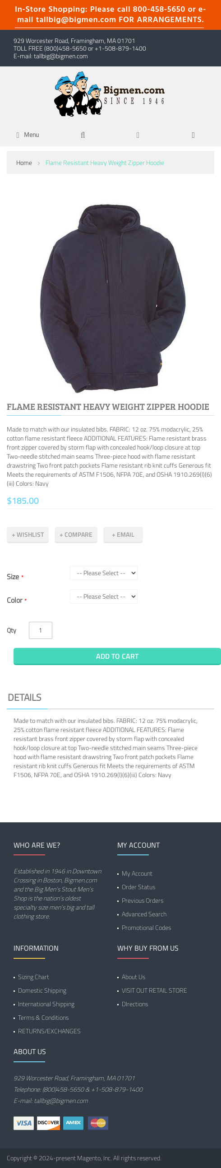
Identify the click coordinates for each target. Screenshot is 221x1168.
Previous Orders (142, 900)
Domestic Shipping (42, 990)
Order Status (138, 886)
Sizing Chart (33, 976)
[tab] (110, 698)
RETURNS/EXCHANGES (49, 1031)
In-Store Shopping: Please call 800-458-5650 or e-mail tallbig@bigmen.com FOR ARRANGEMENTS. (110, 15)
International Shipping (46, 1004)
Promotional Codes (146, 927)
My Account (137, 873)
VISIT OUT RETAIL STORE (154, 990)
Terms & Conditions (43, 1017)
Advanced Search (144, 914)
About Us (133, 976)
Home (24, 162)
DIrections (135, 1004)
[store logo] (110, 93)
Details (24, 697)
